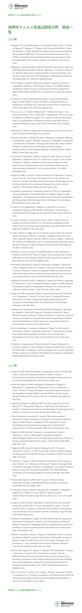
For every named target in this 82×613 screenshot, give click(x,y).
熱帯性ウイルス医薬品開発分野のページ (24, 15)
